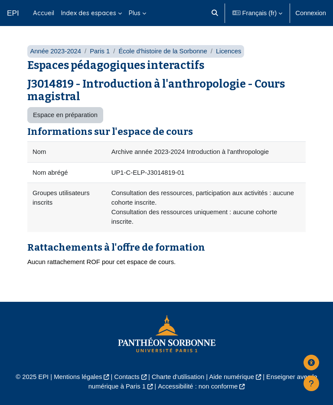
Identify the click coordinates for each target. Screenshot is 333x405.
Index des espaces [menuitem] (88, 13)
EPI (13, 13)
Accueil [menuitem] (43, 13)
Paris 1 (100, 51)
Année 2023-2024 (55, 51)
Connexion (310, 13)
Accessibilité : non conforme (198, 386)
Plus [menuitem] (134, 13)
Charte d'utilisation (178, 376)
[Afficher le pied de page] (311, 383)
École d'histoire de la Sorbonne (162, 51)
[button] (215, 13)
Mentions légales (78, 376)
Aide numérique (231, 376)
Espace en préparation (65, 114)
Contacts (126, 376)
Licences (228, 51)
